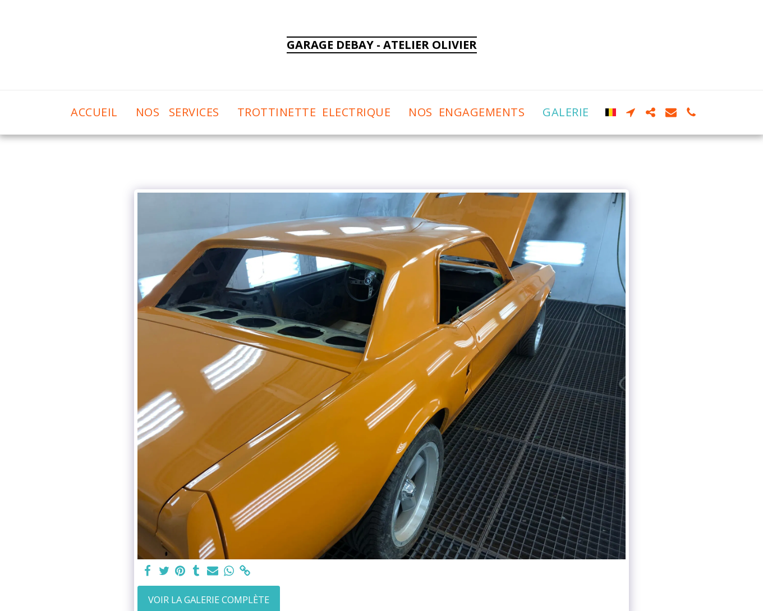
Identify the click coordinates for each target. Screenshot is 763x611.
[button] (630, 112)
